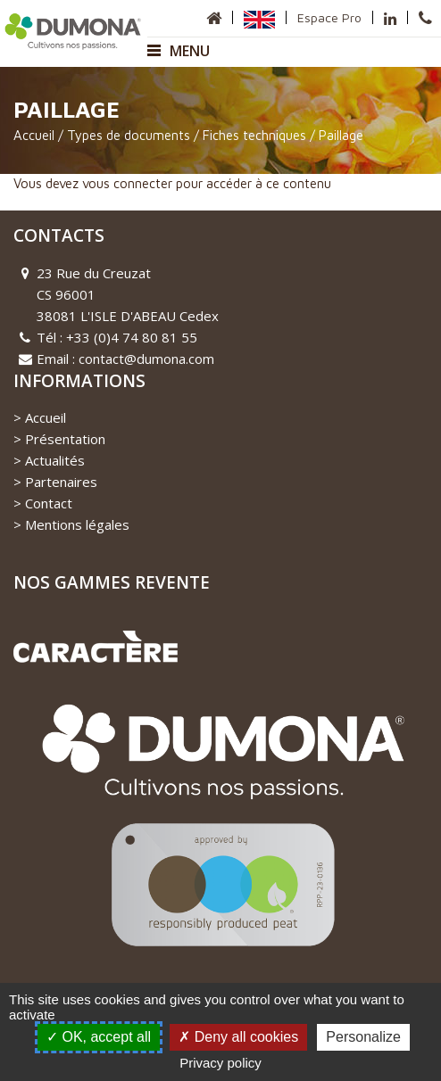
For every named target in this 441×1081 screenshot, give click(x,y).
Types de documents (128, 135)
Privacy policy (220, 1062)
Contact (48, 503)
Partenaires (61, 482)
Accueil (33, 135)
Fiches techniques (254, 135)
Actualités (55, 460)
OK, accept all (98, 1036)
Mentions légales (77, 524)
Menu (178, 51)
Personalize (363, 1036)
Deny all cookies (238, 1036)
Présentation (65, 439)
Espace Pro (329, 17)
